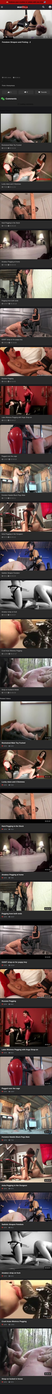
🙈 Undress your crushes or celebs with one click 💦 (26, 2)
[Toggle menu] (2, 7)
